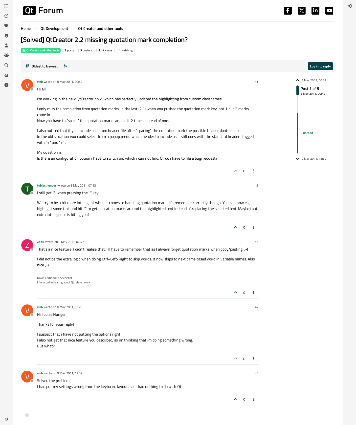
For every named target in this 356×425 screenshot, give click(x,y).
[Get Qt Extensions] (6, 75)
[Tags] (6, 26)
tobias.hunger (46, 185)
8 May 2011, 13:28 (69, 306)
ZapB (40, 241)
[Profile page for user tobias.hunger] (27, 189)
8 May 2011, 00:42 (69, 81)
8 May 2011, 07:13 (83, 185)
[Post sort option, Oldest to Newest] (41, 66)
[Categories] (6, 6)
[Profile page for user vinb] (27, 85)
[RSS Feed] (65, 66)
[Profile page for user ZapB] (27, 245)
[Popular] (6, 36)
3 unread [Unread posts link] (307, 132)
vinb (40, 81)
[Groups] (6, 55)
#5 (256, 373)
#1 (256, 81)
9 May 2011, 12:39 (69, 373)
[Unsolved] (6, 85)
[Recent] (6, 16)
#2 (256, 185)
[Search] (6, 65)
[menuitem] (349, 6)
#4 (256, 306)
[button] (6, 419)
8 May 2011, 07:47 (71, 241)
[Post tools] (253, 171)
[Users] (6, 45)
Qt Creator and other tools (40, 50)
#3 (256, 241)
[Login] (349, 6)
